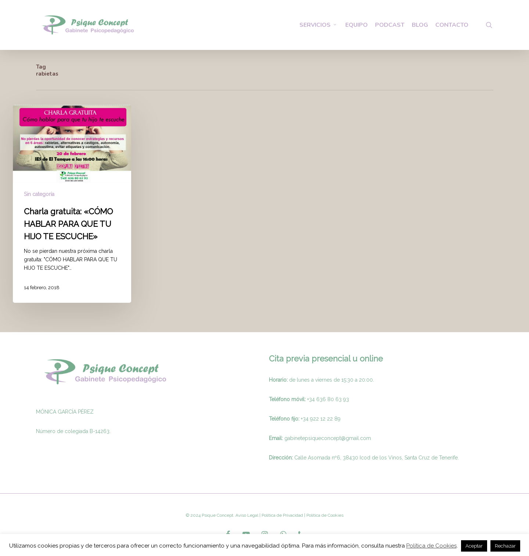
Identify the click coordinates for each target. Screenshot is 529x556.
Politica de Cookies (324, 515)
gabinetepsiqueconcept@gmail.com (327, 438)
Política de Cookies (431, 545)
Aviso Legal (246, 515)
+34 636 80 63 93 (328, 399)
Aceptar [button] (474, 546)
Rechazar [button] (505, 546)
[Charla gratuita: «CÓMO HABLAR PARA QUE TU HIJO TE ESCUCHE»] (72, 204)
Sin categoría (39, 194)
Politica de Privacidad (281, 515)
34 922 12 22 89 (322, 419)
